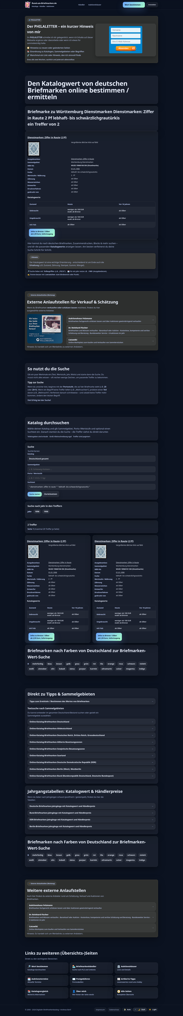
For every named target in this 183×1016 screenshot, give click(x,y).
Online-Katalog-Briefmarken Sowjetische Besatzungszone (57, 749)
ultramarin (107, 668)
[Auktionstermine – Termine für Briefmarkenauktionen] (46, 980)
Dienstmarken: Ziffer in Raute (44, 137)
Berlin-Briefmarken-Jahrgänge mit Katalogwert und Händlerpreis (61, 826)
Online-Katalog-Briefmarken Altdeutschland (51, 728)
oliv (53, 668)
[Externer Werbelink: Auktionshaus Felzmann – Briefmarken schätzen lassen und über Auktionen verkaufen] (46, 329)
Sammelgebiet (34, 464)
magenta (130, 668)
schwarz (131, 663)
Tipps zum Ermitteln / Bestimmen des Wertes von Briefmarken (59, 701)
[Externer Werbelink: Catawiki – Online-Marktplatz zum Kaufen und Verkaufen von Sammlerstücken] (111, 341)
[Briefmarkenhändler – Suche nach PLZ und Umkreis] (91, 967)
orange (111, 663)
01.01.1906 (75, 169)
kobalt (62, 668)
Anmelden (152, 5)
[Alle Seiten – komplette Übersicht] (136, 992)
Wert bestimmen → (134, 4)
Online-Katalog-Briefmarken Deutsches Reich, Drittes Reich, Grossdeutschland (67, 735)
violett (143, 663)
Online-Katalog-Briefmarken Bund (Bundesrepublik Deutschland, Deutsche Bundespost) (72, 776)
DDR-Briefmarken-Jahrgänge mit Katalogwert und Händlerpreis (60, 819)
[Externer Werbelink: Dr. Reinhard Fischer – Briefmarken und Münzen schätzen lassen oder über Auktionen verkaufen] (111, 330)
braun (59, 663)
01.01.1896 (120, 572)
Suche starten (34, 494)
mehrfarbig (37, 663)
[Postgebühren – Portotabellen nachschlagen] (91, 980)
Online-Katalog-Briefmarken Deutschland (49, 721)
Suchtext (31, 482)
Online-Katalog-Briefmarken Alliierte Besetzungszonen (56, 742)
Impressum (100, 1010)
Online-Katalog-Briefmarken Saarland (48, 755)
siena (72, 668)
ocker (119, 668)
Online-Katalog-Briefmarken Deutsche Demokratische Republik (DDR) (63, 762)
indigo (142, 668)
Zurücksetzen (50, 494)
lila (101, 663)
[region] (91, 214)
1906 (46, 511)
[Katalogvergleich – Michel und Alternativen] (46, 992)
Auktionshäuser (94, 5)
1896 (37, 511)
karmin (93, 668)
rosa (121, 663)
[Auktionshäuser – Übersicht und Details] (136, 967)
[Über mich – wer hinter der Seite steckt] (91, 992)
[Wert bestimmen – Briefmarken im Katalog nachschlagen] (46, 967)
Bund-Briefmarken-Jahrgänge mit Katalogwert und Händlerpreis (60, 813)
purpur (82, 668)
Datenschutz (114, 1010)
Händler (81, 5)
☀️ (152, 1010)
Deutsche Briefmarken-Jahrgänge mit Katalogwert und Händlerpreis (62, 806)
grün (86, 663)
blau (50, 663)
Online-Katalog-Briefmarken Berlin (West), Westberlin (55, 769)
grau (77, 663)
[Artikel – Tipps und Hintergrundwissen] (136, 980)
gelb (68, 663)
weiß (31, 668)
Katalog (31, 454)
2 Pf (64, 137)
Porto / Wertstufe (35, 473)
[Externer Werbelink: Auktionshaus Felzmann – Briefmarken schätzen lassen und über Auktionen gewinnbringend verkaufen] (111, 319)
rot (94, 663)
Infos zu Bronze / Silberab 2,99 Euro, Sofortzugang (42, 232)
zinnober (42, 668)
